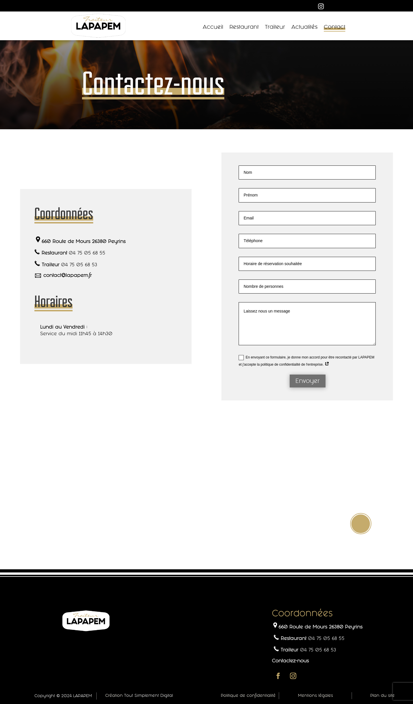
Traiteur (275, 27)
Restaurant (244, 27)
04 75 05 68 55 (87, 253)
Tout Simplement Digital (148, 695)
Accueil (213, 27)
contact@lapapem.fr (67, 275)
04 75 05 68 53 (79, 264)
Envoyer (307, 381)
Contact (334, 27)
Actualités (304, 27)
